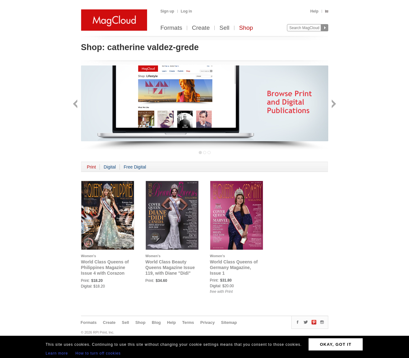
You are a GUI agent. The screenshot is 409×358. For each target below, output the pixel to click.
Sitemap (229, 322)
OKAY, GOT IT (335, 344)
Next (333, 104)
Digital (110, 166)
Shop (246, 28)
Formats (171, 28)
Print (91, 166)
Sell (224, 28)
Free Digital (135, 166)
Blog (156, 322)
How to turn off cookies (98, 353)
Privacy (207, 322)
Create (201, 28)
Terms (188, 322)
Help (314, 11)
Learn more (57, 353)
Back (76, 104)
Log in (186, 11)
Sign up (167, 11)
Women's (88, 256)
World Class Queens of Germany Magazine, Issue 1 (234, 267)
